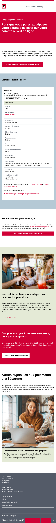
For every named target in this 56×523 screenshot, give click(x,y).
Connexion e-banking (36, 7)
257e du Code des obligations (39, 227)
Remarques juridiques (9, 516)
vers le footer (53, 520)
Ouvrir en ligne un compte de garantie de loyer (22, 194)
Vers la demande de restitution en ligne (28, 233)
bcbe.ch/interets (10, 114)
